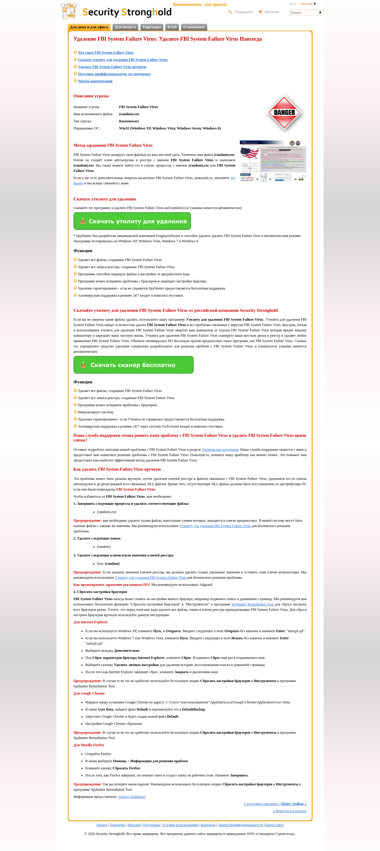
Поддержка (151, 825)
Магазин (134, 825)
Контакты (208, 825)
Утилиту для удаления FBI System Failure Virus (215, 526)
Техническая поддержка (220, 449)
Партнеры (152, 27)
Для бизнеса (125, 27)
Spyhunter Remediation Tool (252, 604)
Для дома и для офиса (89, 27)
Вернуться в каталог (289, 811)
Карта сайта (274, 825)
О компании (194, 27)
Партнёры (117, 825)
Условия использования (180, 825)
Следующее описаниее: (275, 804)
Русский (308, 3)
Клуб (172, 27)
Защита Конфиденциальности (240, 825)
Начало (101, 825)
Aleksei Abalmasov (132, 797)
